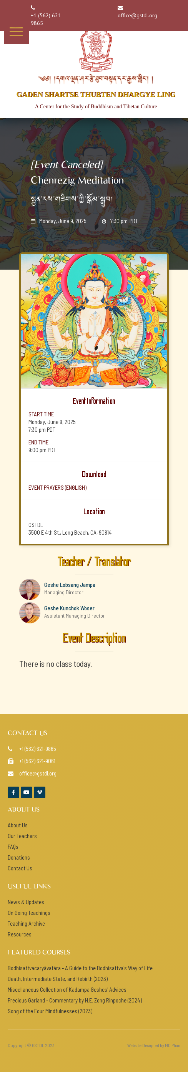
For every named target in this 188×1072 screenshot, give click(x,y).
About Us (18, 825)
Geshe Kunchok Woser (69, 608)
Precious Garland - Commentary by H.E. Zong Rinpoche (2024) (75, 1000)
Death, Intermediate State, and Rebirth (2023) (58, 978)
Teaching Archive (26, 923)
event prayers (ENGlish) (57, 487)
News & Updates (26, 901)
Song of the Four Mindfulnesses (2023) (50, 1010)
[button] (16, 31)
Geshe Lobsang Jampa (69, 584)
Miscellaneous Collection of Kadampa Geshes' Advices (67, 989)
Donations (19, 857)
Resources (20, 934)
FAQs (13, 846)
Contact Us (20, 868)
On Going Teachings (29, 912)
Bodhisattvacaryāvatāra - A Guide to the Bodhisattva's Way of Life (80, 967)
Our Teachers (22, 835)
